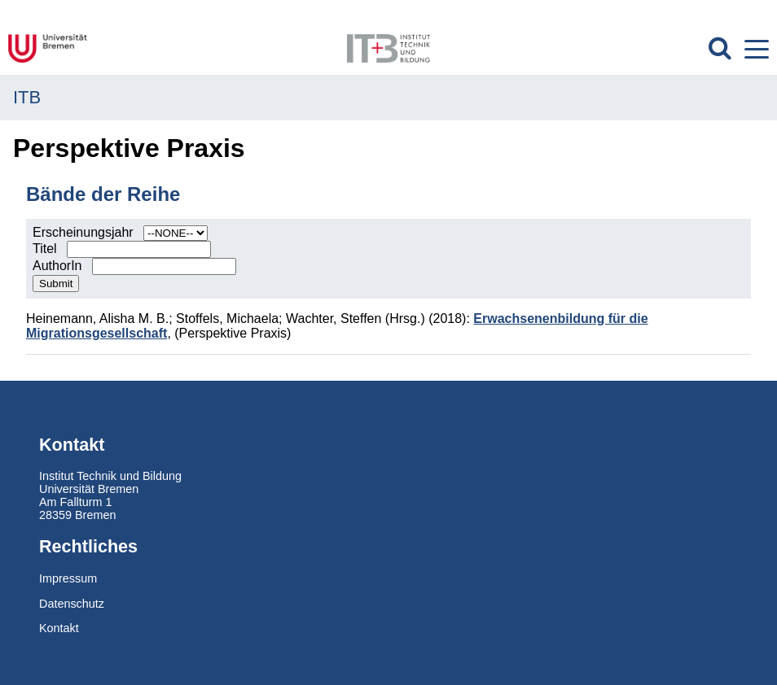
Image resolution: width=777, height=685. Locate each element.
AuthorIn (59, 266)
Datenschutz (71, 603)
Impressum (68, 578)
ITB (27, 97)
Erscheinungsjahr (85, 232)
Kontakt (59, 628)
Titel (46, 248)
